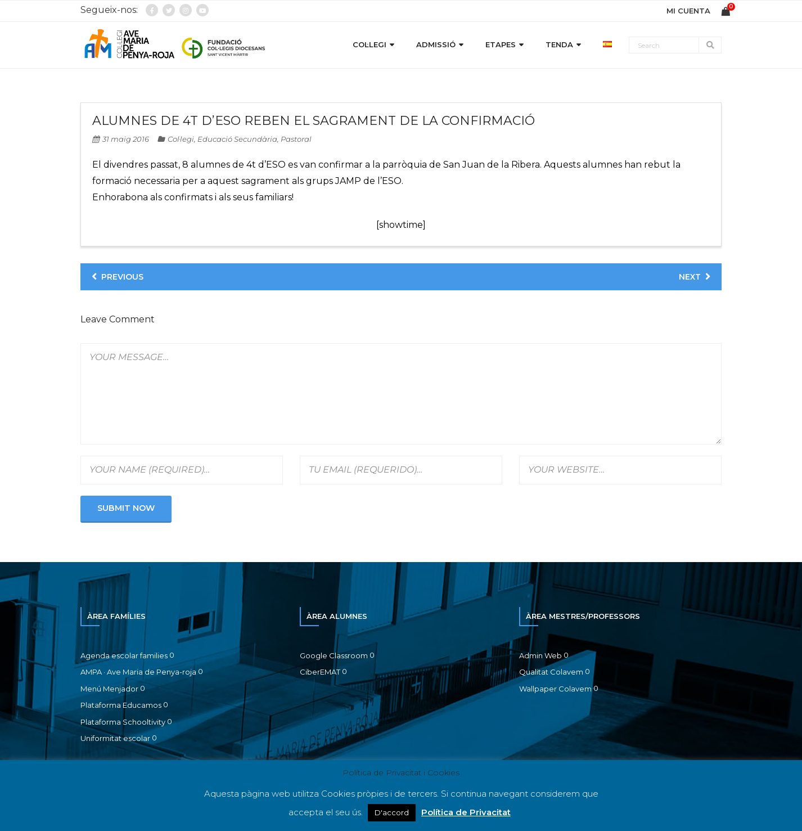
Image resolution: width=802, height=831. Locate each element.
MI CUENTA (688, 10)
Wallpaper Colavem (555, 688)
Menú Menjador (109, 688)
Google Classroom (334, 655)
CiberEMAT (320, 671)
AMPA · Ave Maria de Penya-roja (138, 671)
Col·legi (181, 138)
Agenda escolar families (124, 655)
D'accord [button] (392, 812)
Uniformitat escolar (115, 738)
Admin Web (540, 655)
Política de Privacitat (466, 812)
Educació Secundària (237, 138)
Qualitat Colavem (551, 671)
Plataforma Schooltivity (122, 721)
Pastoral (296, 138)
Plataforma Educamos (120, 704)
